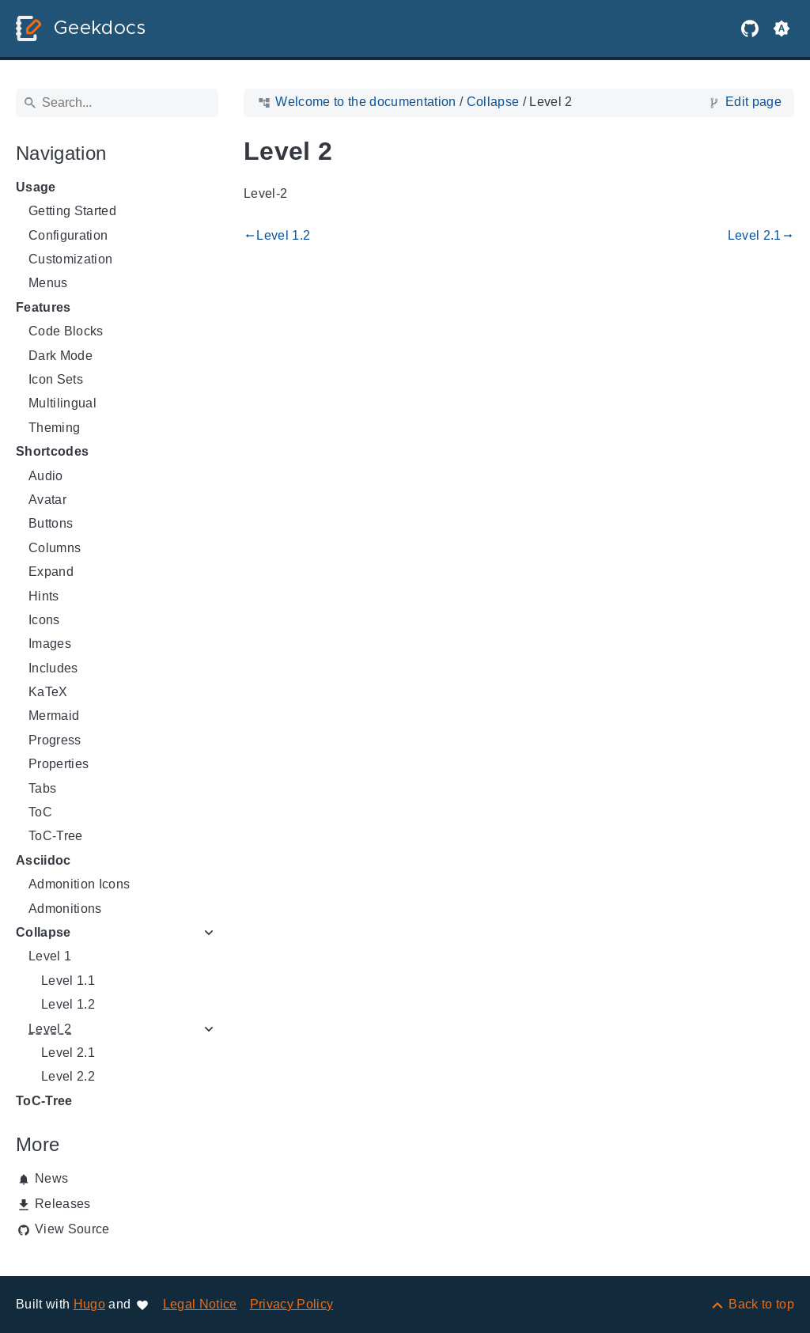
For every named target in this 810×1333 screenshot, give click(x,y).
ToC (40, 812)
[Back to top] (752, 1304)
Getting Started (72, 211)
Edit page (753, 101)
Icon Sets (55, 379)
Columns (54, 548)
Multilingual (62, 403)
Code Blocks (66, 331)
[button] (781, 28)
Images (49, 643)
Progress (54, 740)
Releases (63, 1203)
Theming (54, 427)
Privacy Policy (292, 1304)
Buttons (50, 523)
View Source (72, 1229)
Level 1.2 (68, 1004)
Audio (45, 476)
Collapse (43, 932)
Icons (44, 620)
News (51, 1178)
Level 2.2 (68, 1076)
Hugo (89, 1304)
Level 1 (49, 956)
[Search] (117, 103)
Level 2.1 (68, 1052)
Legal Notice (200, 1304)
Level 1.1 (68, 980)
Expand (51, 571)
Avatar (47, 499)
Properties (58, 764)
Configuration (68, 235)
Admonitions (65, 908)
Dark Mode (60, 355)
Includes (53, 668)
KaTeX (48, 692)
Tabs (42, 788)
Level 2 (49, 1029)
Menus (48, 283)
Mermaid (53, 715)
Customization (70, 259)
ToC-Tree (55, 836)
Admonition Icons (79, 884)
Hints (43, 596)
